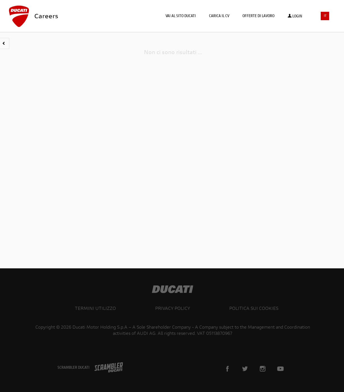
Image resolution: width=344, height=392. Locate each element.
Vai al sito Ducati (181, 16)
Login (295, 17)
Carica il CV (219, 16)
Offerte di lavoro (258, 16)
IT (325, 16)
